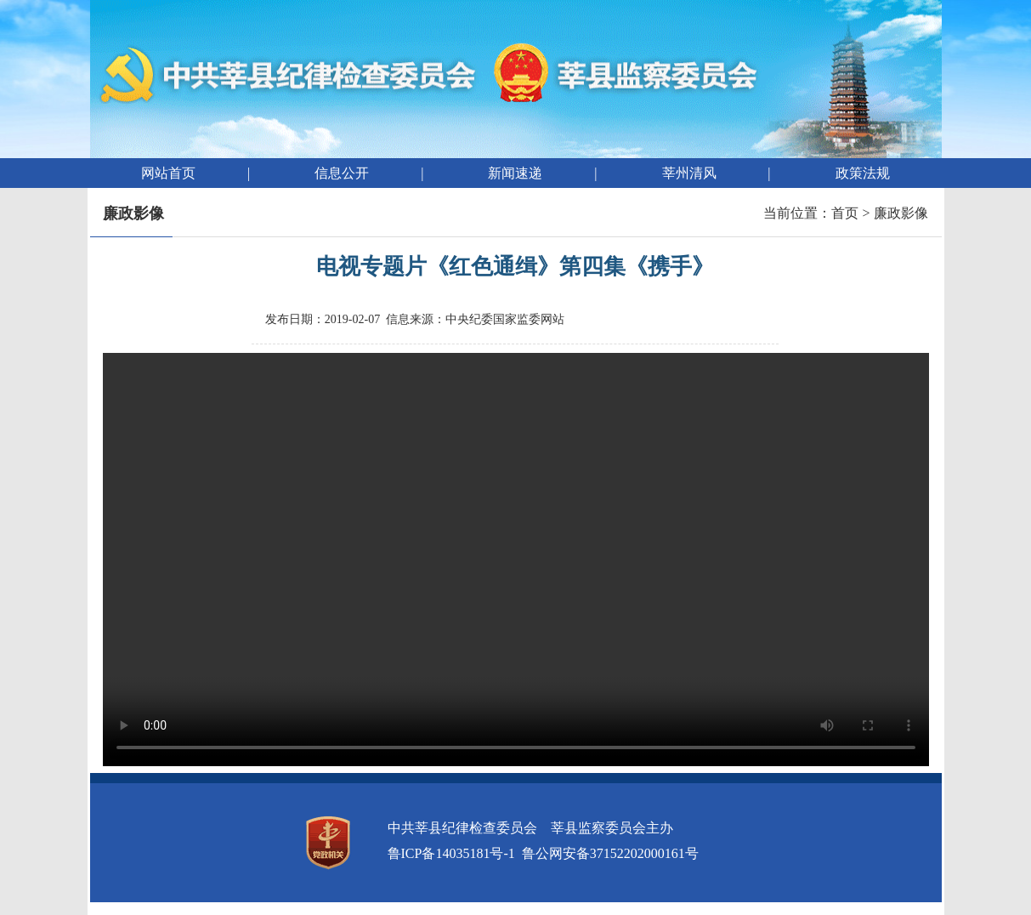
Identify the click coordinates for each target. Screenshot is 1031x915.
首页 (844, 213)
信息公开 (341, 173)
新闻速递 (515, 173)
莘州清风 (689, 173)
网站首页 (168, 173)
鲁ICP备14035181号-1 (451, 853)
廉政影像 (901, 213)
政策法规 (863, 173)
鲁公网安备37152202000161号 (610, 853)
